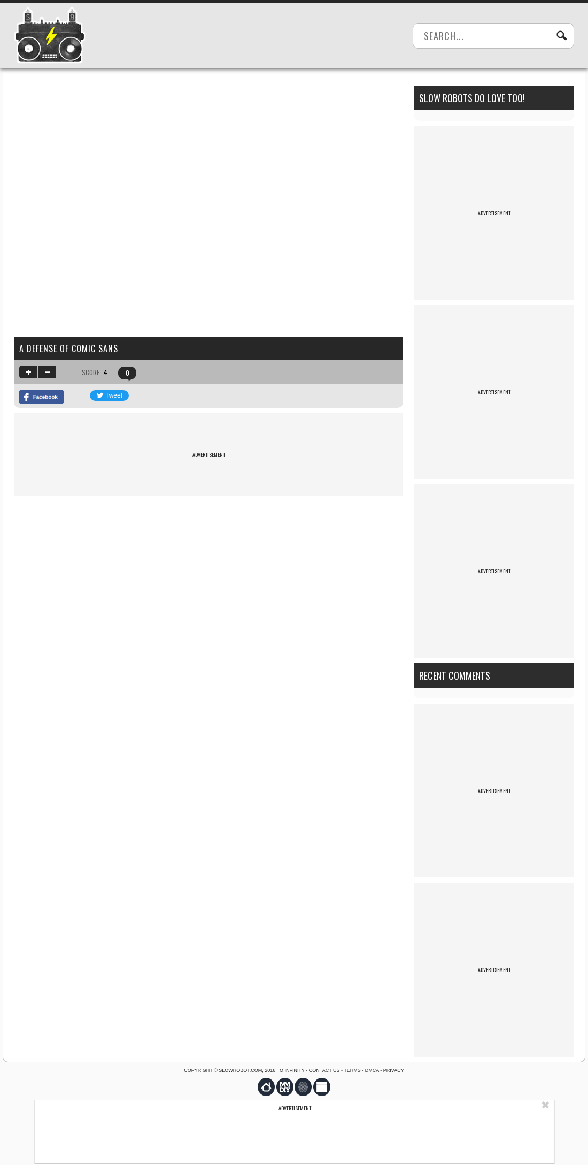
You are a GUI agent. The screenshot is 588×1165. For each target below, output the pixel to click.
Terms (352, 1070)
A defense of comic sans (68, 348)
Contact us (324, 1070)
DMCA (372, 1070)
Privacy (393, 1070)
